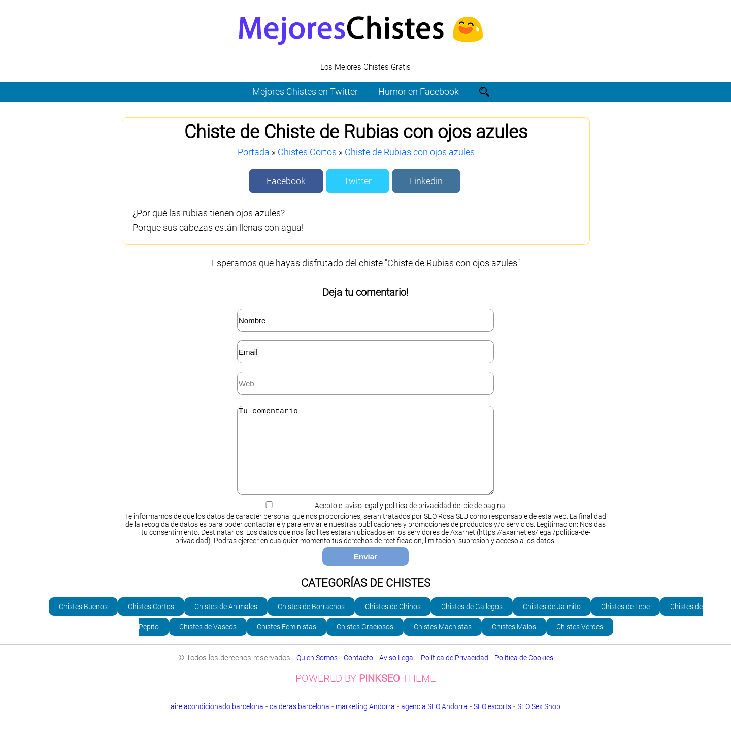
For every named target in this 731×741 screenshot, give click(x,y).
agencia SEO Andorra (434, 722)
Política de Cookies (523, 673)
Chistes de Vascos (208, 642)
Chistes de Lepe (625, 622)
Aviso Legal (397, 673)
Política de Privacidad (454, 673)
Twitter (358, 181)
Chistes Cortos (307, 152)
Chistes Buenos (83, 622)
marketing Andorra (365, 722)
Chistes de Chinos (393, 622)
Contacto (358, 673)
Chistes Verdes (579, 642)
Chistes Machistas (443, 642)
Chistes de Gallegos (472, 622)
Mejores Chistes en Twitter (305, 91)
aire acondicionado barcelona (217, 722)
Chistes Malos (514, 642)
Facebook (286, 181)
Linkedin (426, 181)
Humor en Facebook (418, 91)
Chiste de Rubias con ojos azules (410, 152)
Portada (254, 152)
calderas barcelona (299, 722)
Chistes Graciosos (365, 642)
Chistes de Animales (225, 622)
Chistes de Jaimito (552, 622)
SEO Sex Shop (365, 729)
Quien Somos (317, 673)
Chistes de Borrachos (311, 622)
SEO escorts (492, 722)
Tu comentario (365, 458)
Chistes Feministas (286, 642)
